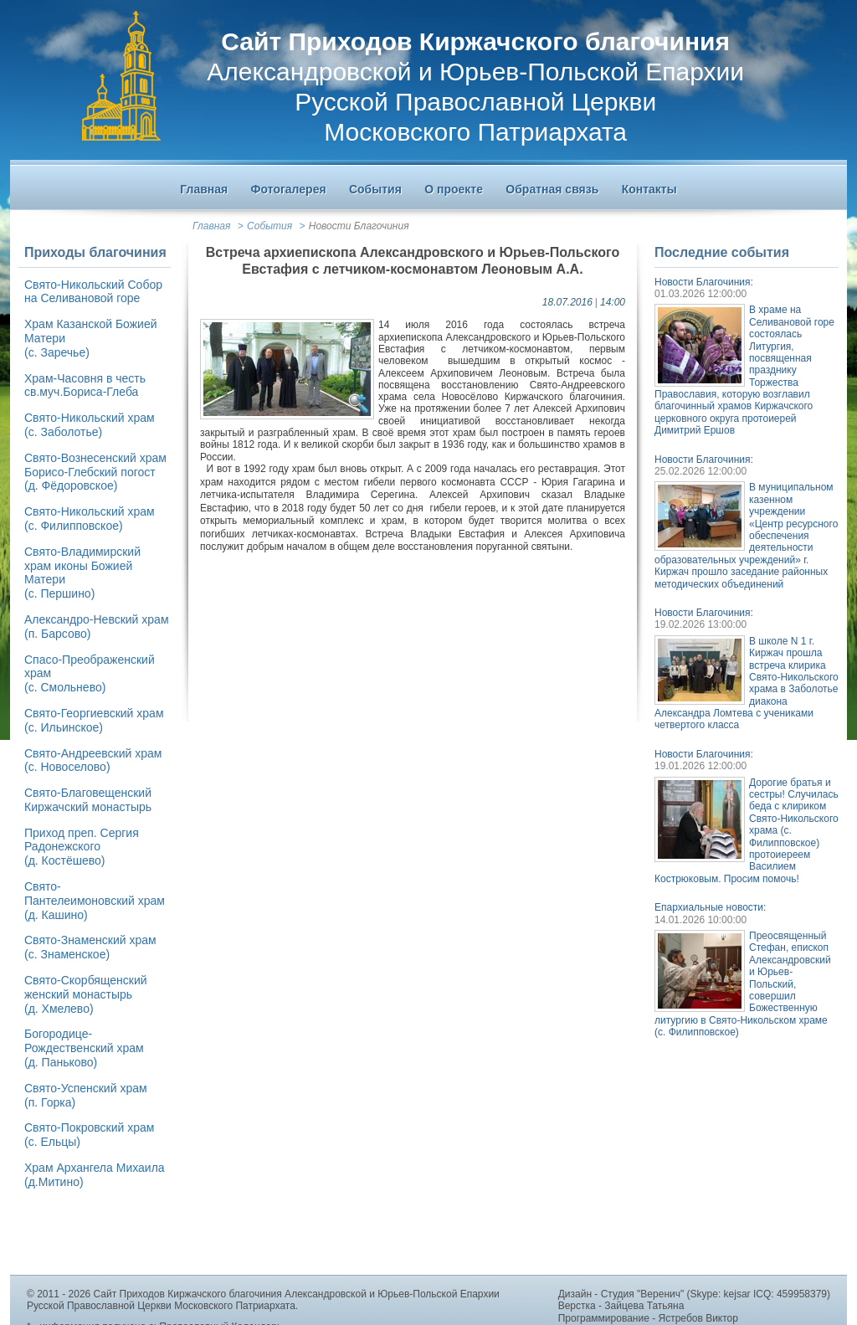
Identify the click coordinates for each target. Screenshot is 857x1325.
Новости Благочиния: (703, 282)
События (269, 226)
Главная (211, 226)
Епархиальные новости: (710, 907)
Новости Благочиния (359, 226)
